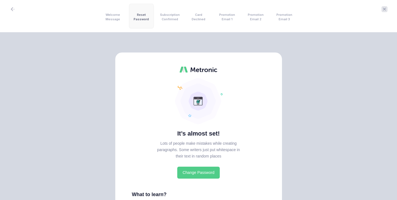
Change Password (198, 172)
